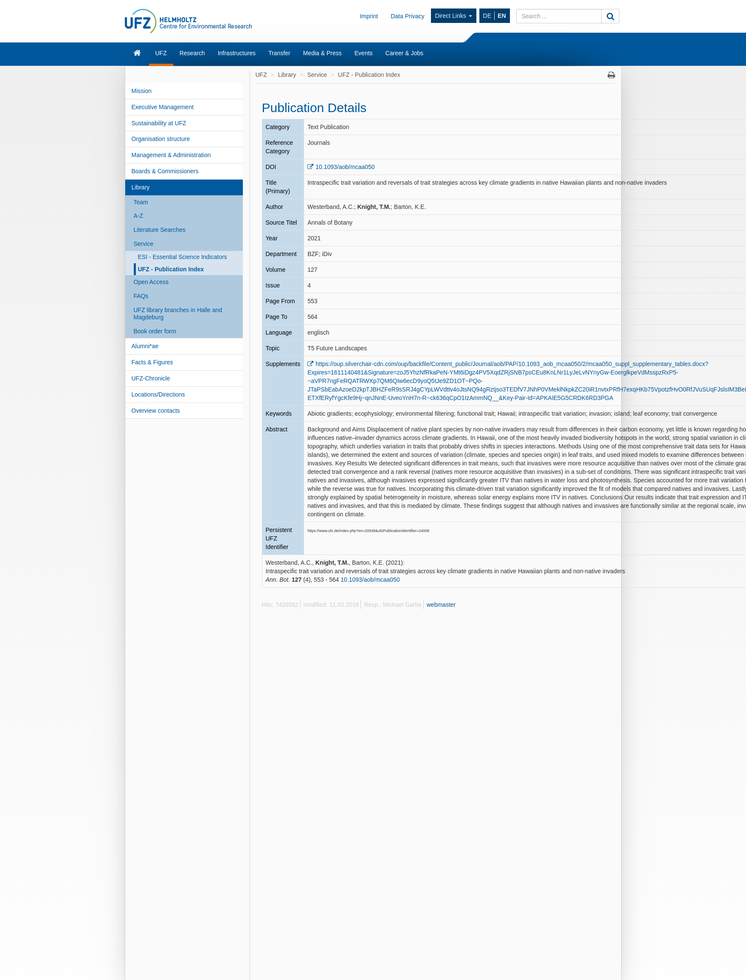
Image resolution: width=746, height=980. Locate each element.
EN (502, 15)
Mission (142, 90)
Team (141, 202)
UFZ (161, 53)
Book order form (155, 331)
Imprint (369, 16)
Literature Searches (160, 229)
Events (364, 53)
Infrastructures (237, 53)
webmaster (441, 604)
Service (144, 243)
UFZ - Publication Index (171, 269)
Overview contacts (156, 410)
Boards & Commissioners (165, 171)
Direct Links (453, 15)
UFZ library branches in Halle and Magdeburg (178, 314)
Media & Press (322, 53)
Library (141, 187)
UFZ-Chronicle (151, 378)
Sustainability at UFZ (159, 123)
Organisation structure (161, 138)
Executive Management (163, 107)
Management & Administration (171, 155)
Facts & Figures (152, 362)
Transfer (279, 53)
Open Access (151, 282)
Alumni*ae (145, 346)
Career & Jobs (404, 53)
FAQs (141, 296)
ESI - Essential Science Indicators (182, 256)
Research (192, 53)
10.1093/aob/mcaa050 (344, 166)
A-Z (139, 215)
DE (487, 15)
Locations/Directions (158, 394)
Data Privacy (407, 16)
